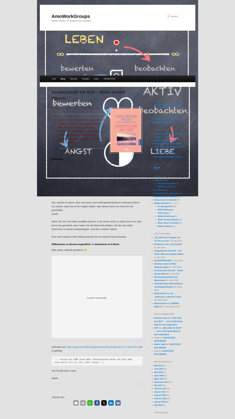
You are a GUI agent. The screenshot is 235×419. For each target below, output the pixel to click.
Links (96, 79)
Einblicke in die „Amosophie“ (168, 244)
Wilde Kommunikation (168, 219)
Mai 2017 (158, 385)
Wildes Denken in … (164, 203)
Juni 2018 (158, 369)
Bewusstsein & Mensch (165, 196)
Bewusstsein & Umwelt (165, 200)
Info (54, 79)
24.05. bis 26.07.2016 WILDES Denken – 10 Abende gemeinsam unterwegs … (168, 137)
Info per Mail (76, 362)
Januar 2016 (160, 402)
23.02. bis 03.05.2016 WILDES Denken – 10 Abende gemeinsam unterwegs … (168, 150)
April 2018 (159, 375)
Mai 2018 (158, 372)
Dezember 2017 (161, 382)
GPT (156, 328)
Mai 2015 (158, 405)
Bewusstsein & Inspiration (167, 193)
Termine (73, 79)
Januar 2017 (160, 392)
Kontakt (85, 79)
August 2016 (160, 395)
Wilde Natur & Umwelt (168, 223)
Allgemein (159, 180)
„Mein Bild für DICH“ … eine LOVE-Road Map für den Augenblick (168, 321)
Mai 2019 (158, 365)
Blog (63, 79)
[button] (76, 403)
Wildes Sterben (165, 226)
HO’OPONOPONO (162, 260)
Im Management (165, 206)
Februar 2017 (160, 388)
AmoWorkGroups (71, 16)
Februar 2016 (160, 398)
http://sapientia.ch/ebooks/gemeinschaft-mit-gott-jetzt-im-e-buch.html (102, 347)
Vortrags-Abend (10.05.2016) (167, 143)
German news (161, 318)
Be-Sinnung (160, 190)
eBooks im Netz (165, 186)
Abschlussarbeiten (167, 183)
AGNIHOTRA (109, 79)
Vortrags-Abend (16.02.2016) (167, 157)
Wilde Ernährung (166, 216)
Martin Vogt (159, 344)
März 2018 (159, 379)
